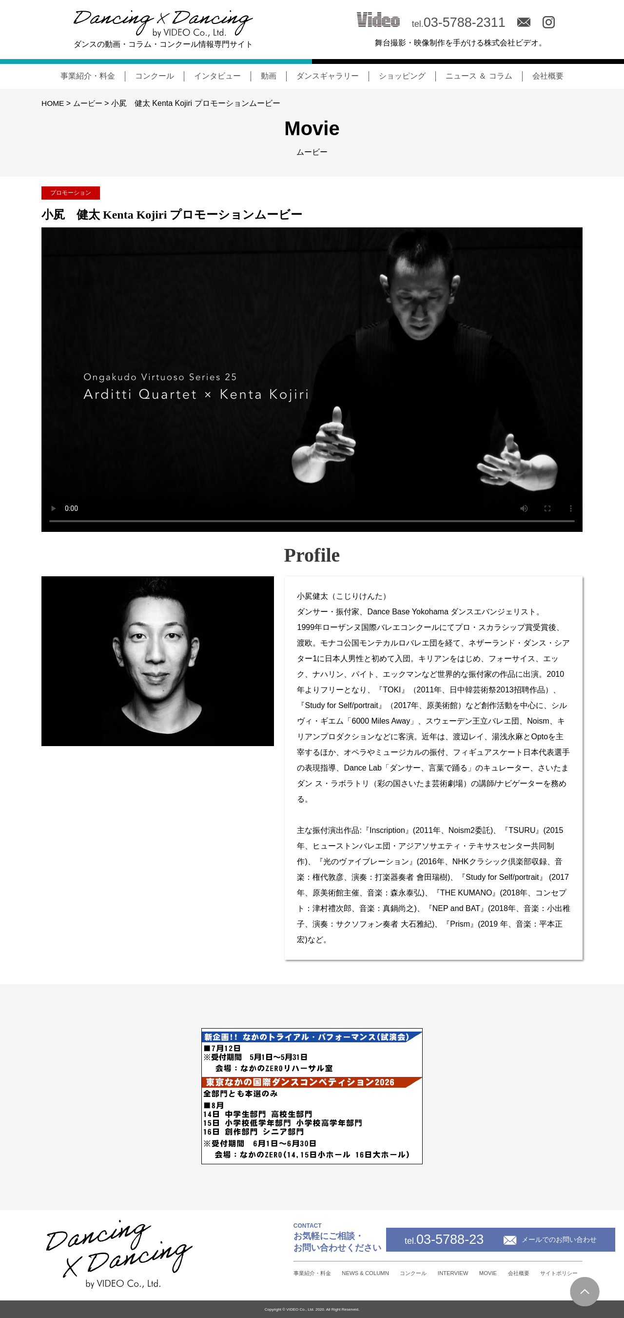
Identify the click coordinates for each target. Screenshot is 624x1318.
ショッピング (402, 76)
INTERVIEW (412, 1273)
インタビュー (217, 76)
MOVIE (459, 1273)
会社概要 (548, 76)
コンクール (154, 76)
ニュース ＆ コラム (479, 76)
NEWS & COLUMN (298, 1273)
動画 (268, 76)
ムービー (89, 103)
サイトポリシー (555, 1273)
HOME (53, 103)
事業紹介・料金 (87, 76)
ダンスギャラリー (327, 76)
